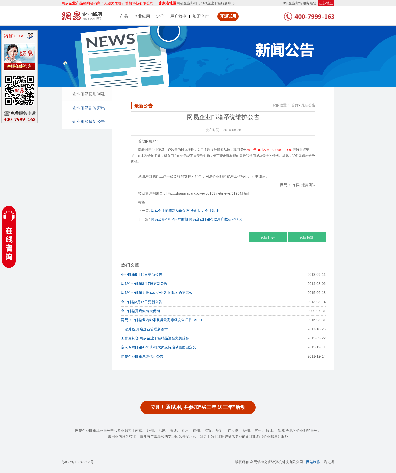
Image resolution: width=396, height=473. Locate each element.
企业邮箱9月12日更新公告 (141, 274)
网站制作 (313, 462)
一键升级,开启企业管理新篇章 (144, 329)
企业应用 (142, 16)
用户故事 (178, 16)
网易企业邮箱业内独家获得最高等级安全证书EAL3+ (161, 320)
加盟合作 (201, 16)
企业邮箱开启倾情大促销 (140, 311)
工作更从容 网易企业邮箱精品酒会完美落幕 (155, 338)
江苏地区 (326, 3)
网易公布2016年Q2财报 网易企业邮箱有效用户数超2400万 (197, 219)
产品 (124, 16)
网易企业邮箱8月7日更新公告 (144, 284)
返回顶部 (307, 237)
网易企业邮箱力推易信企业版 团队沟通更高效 (157, 293)
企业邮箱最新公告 (88, 121)
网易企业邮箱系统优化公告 (142, 356)
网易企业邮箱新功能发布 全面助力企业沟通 (185, 211)
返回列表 (268, 237)
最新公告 (308, 105)
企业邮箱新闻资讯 (88, 108)
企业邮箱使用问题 (88, 94)
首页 (294, 105)
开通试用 (228, 16)
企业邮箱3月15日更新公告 (141, 302)
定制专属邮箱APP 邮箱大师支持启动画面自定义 (158, 347)
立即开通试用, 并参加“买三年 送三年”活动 (198, 407)
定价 (160, 16)
